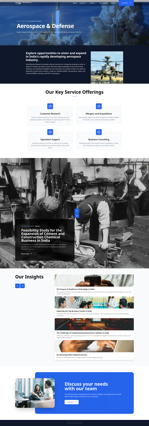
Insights (113, 3)
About (75, 3)
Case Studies (103, 3)
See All (37, 226)
